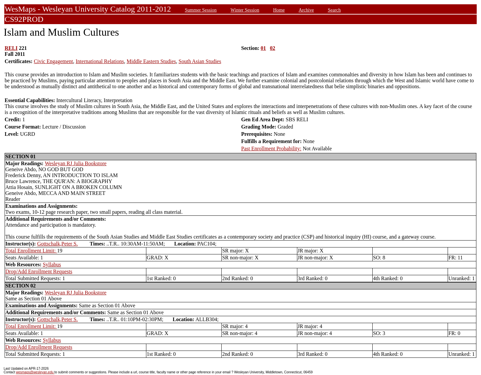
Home (279, 10)
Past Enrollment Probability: (271, 148)
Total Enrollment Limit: (31, 250)
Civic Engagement (53, 61)
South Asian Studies (200, 61)
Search (334, 10)
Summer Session (200, 10)
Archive (306, 10)
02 (272, 48)
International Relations (100, 61)
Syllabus (52, 264)
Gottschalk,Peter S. (57, 243)
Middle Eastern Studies (151, 61)
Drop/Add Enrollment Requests (38, 271)
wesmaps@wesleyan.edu (35, 372)
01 (263, 48)
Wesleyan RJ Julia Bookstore (76, 163)
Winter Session (245, 10)
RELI (11, 48)
